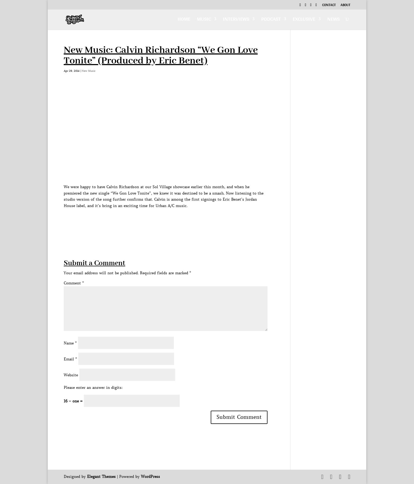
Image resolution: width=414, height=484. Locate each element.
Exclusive (304, 20)
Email (70, 359)
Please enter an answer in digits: (93, 387)
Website (71, 375)
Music (204, 20)
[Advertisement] (160, 221)
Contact (329, 5)
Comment (74, 283)
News (333, 20)
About (345, 5)
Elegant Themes (101, 476)
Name (70, 343)
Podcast (271, 20)
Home (184, 20)
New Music (89, 71)
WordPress (150, 476)
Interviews (236, 20)
